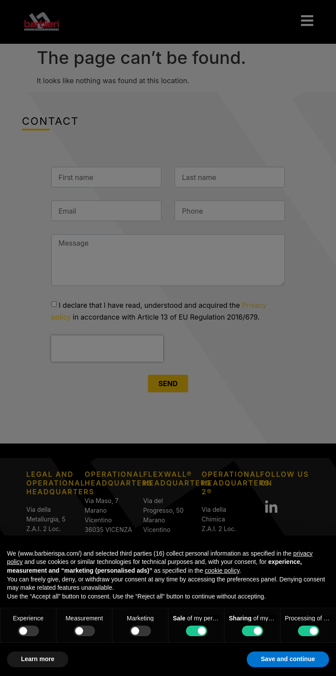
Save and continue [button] (288, 658)
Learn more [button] (37, 658)
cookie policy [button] (222, 570)
